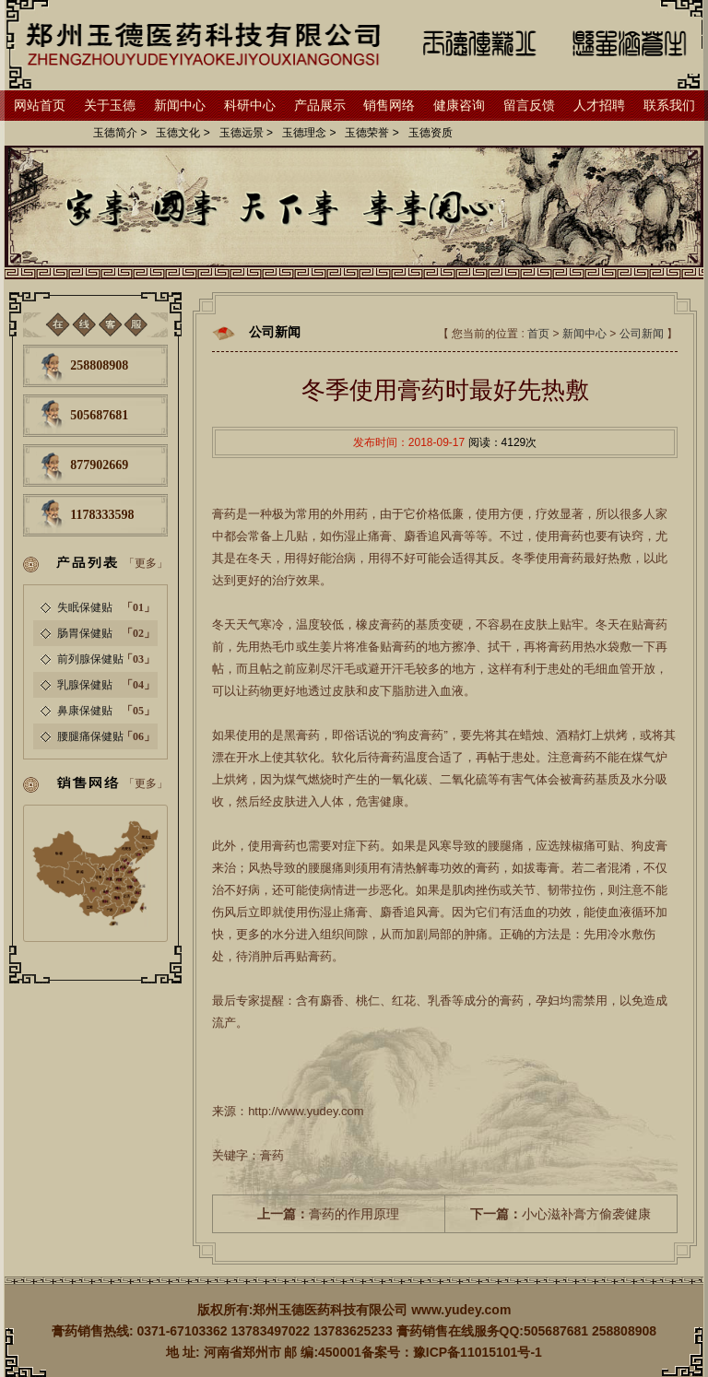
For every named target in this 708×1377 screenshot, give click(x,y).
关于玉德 (110, 105)
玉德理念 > (309, 132)
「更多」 (146, 563)
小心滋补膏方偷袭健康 (560, 1213)
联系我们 (669, 105)
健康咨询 (459, 105)
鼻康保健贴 (84, 710)
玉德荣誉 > (371, 132)
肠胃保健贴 (84, 633)
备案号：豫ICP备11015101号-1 (451, 1352)
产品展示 (320, 105)
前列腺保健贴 (90, 659)
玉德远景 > (246, 132)
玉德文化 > (182, 132)
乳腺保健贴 (84, 684)
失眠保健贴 (84, 607)
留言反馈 (529, 105)
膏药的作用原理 (328, 1213)
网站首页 (39, 105)
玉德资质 (430, 132)
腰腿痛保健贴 (90, 736)
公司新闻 (642, 333)
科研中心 (250, 105)
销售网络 (389, 105)
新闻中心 (180, 105)
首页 (538, 333)
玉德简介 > (120, 132)
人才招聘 (599, 105)
